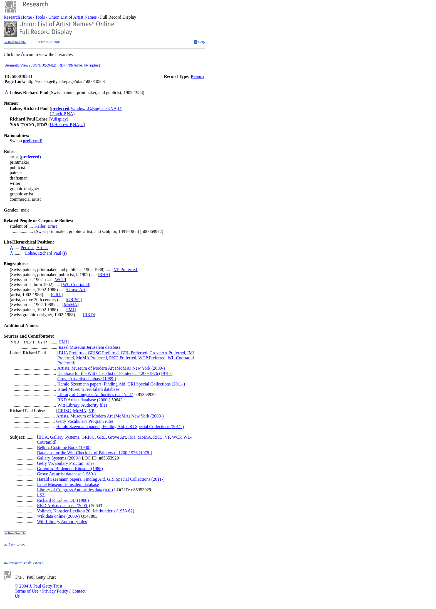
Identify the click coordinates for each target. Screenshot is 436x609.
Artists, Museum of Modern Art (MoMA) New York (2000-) (111, 368)
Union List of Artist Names (72, 17)
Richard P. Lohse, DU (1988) (63, 500)
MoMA (70, 304)
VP (91, 410)
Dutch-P (58, 113)
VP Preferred (125, 269)
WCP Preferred (151, 357)
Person (197, 76)
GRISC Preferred (103, 352)
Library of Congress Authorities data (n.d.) (95, 394)
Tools (40, 17)
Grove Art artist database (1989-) (86, 378)
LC (88, 108)
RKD (89, 314)
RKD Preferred (122, 357)
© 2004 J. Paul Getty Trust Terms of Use (38, 588)
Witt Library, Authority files (82, 405)
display (60, 119)
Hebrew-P (63, 124)
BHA (104, 274)
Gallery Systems (64, 437)
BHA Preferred (72, 352)
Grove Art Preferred (167, 352)
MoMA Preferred (91, 357)
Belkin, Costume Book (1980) (64, 447)
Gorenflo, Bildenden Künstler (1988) (70, 468)
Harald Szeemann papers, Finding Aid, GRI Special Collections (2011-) (121, 384)
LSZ (41, 495)
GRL (56, 294)
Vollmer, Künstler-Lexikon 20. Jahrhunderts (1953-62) (85, 511)
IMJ (70, 309)
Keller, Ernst (45, 226)
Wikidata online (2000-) (58, 516)
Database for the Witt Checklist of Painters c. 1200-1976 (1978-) (114, 373)
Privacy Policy (55, 591)
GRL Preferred (134, 352)
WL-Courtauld (76, 284)
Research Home (18, 17)
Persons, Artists (34, 247)
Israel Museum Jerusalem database (90, 347)
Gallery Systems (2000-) (59, 458)
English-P (100, 108)
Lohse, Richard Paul (43, 253)
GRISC (73, 299)
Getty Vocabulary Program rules (84, 421)
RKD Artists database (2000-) (83, 399)
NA (113, 108)
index (79, 108)
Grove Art (76, 289)
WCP (60, 279)
